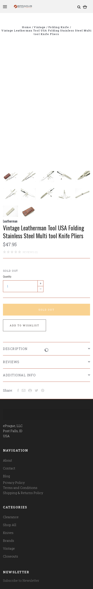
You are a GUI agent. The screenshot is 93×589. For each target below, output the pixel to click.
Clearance (11, 517)
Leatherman (10, 221)
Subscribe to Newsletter (21, 580)
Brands (8, 540)
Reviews (46, 362)
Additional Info (46, 375)
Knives (8, 533)
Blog (6, 476)
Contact (9, 468)
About (7, 460)
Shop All (9, 525)
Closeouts (10, 556)
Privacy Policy (14, 482)
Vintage (9, 548)
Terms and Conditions (20, 488)
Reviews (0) (30, 252)
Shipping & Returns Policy (23, 493)
